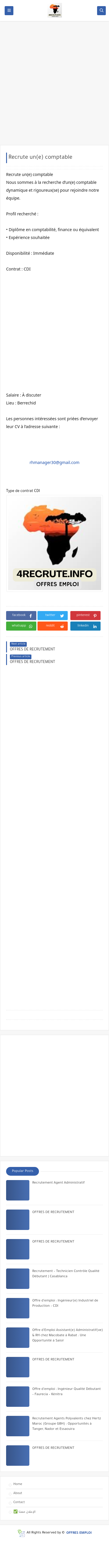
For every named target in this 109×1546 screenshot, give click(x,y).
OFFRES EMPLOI (79, 1533)
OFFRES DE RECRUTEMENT (53, 1213)
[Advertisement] (54, 86)
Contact (19, 1502)
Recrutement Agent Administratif (58, 1183)
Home (17, 1484)
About (17, 1493)
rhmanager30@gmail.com (55, 462)
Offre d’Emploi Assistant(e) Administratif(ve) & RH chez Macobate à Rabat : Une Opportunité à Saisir (67, 1336)
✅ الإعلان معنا (24, 1512)
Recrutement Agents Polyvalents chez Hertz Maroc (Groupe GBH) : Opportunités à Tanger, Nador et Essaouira (66, 1424)
